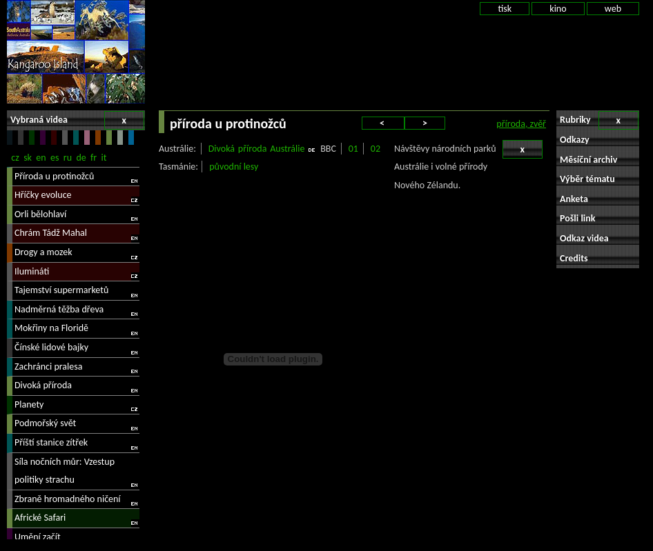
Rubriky (599, 120)
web (613, 8)
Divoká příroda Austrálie (256, 148)
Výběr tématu (587, 179)
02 (375, 148)
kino (557, 8)
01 (353, 148)
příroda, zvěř (521, 124)
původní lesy (233, 166)
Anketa (574, 199)
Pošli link (578, 218)
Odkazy (574, 140)
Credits (574, 258)
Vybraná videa (77, 120)
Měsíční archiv (588, 160)
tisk (504, 8)
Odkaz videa (584, 238)
